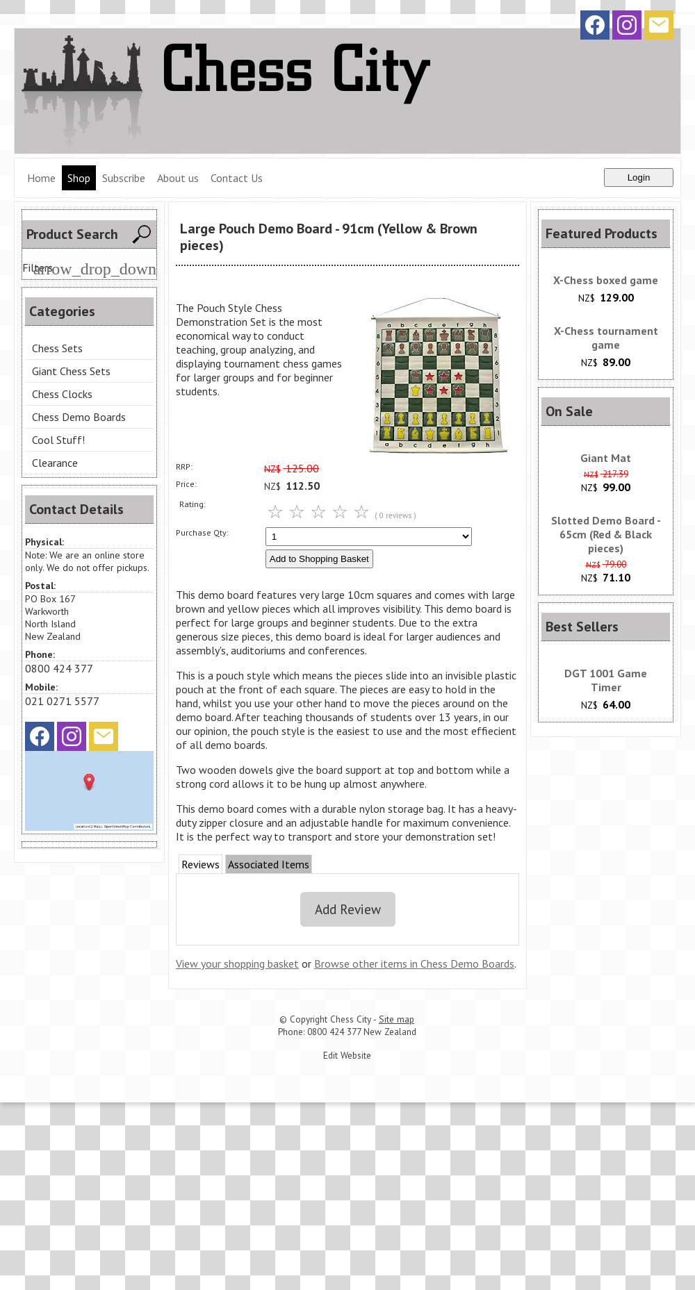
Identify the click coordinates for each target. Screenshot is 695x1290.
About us (178, 178)
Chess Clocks (62, 394)
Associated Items (268, 864)
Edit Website (347, 1055)
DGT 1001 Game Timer (605, 680)
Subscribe (123, 178)
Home (41, 178)
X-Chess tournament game (606, 338)
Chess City (350, 1019)
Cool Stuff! (58, 440)
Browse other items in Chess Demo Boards (414, 963)
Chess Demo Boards (79, 417)
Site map (396, 1019)
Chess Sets (57, 348)
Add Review (348, 909)
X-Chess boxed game (605, 280)
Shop (78, 178)
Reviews (200, 864)
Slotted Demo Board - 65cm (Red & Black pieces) (606, 534)
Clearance (55, 463)
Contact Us (237, 178)
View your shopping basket (237, 963)
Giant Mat (605, 458)
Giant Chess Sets (71, 371)
